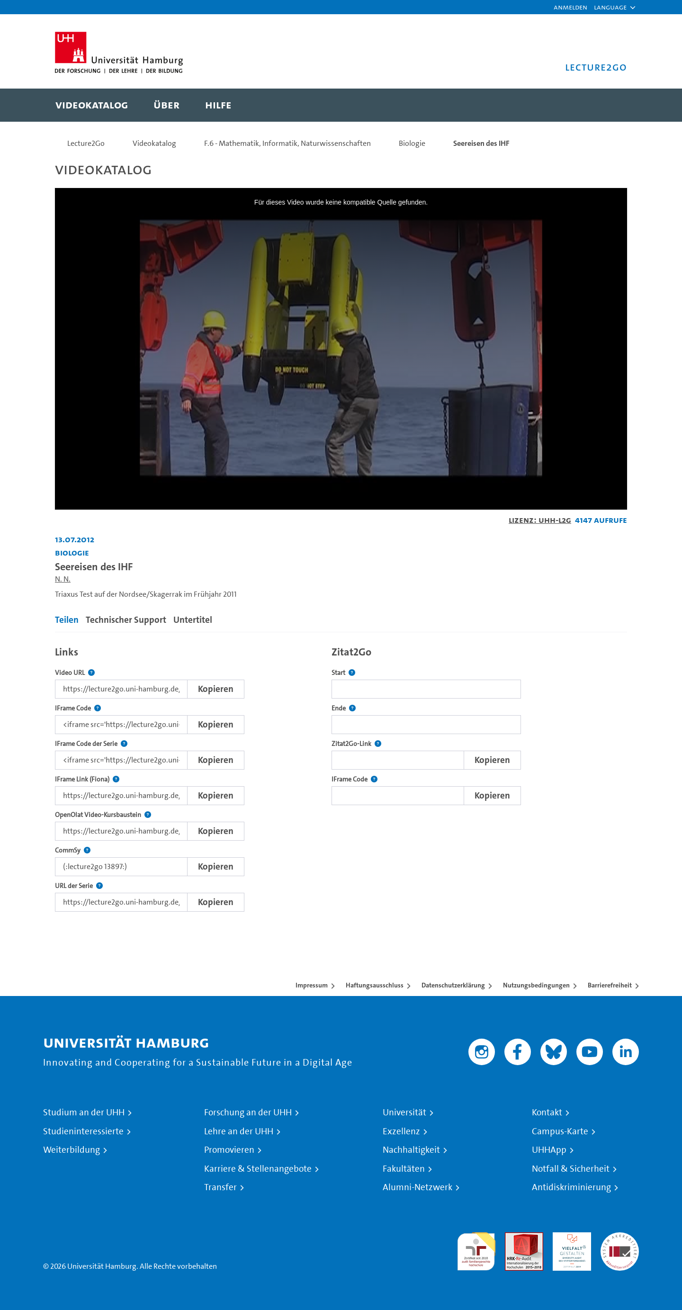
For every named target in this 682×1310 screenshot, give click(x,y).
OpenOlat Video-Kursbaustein (103, 815)
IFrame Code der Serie (91, 744)
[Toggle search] (610, 105)
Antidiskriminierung (571, 1187)
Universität (404, 1112)
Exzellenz (401, 1131)
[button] (610, 7)
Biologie (412, 143)
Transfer (220, 1187)
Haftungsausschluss (375, 985)
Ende (344, 708)
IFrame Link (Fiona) (87, 779)
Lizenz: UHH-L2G (540, 520)
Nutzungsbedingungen (536, 985)
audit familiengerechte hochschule (476, 1249)
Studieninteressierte (83, 1131)
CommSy (72, 850)
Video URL (75, 673)
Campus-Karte (560, 1131)
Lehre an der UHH (238, 1131)
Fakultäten (404, 1169)
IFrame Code (78, 708)
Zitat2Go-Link (356, 744)
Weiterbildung (71, 1150)
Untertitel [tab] (192, 619)
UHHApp (549, 1150)
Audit (514, 1238)
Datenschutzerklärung (453, 985)
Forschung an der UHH (248, 1112)
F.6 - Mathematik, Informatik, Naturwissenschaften (287, 143)
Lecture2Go (86, 143)
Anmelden (570, 7)
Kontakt (547, 1112)
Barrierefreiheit (610, 985)
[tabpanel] (341, 776)
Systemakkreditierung (620, 1238)
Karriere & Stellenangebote (258, 1169)
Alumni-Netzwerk (417, 1187)
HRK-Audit (569, 1238)
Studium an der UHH (84, 1112)
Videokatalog (154, 143)
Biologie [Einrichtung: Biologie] (72, 552)
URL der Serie (79, 886)
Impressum (312, 985)
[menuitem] (91, 105)
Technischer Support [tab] (126, 619)
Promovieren (229, 1150)
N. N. (63, 579)
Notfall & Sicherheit (571, 1169)
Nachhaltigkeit (411, 1150)
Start (343, 673)
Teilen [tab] (67, 619)
